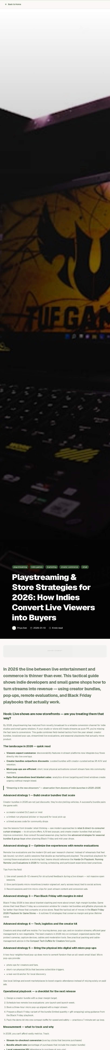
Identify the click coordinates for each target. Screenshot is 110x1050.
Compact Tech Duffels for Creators (47, 941)
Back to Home (13, 4)
